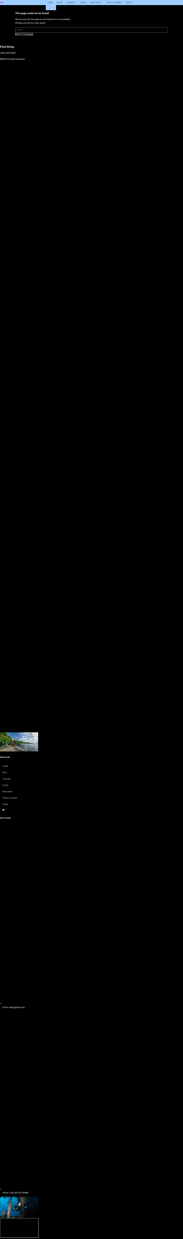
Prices (5, 804)
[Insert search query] (91, 30)
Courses (7, 778)
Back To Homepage (24, 34)
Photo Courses (10, 797)
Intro (5, 772)
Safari (5, 785)
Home (5, 766)
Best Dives (7, 791)
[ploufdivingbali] (19, 1228)
